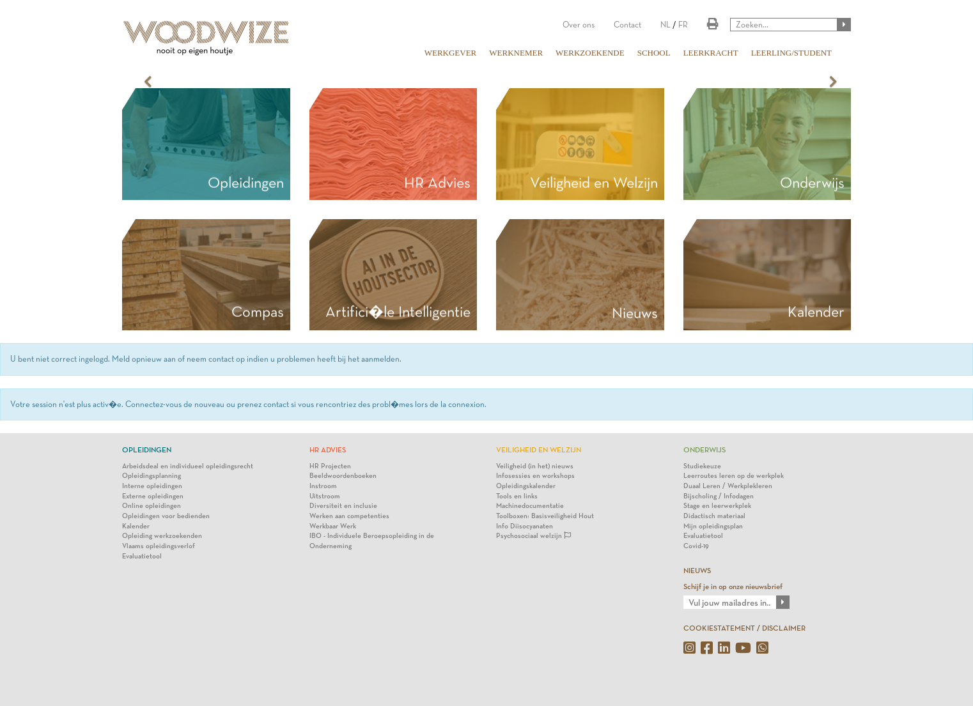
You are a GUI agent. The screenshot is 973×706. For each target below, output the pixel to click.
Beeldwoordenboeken (343, 476)
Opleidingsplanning (151, 476)
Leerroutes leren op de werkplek (733, 476)
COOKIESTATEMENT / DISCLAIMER (744, 628)
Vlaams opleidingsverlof (158, 546)
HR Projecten (330, 466)
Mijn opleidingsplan (713, 526)
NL (665, 24)
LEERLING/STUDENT (791, 53)
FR (683, 24)
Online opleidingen (151, 506)
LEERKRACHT (710, 53)
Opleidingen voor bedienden (166, 516)
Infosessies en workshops (535, 476)
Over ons (579, 24)
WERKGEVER (450, 53)
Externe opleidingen (152, 496)
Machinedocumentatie (530, 506)
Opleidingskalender (526, 486)
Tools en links (517, 496)
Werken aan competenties (349, 516)
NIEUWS (697, 570)
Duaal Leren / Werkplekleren (727, 486)
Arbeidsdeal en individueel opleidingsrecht (187, 466)
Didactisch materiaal (714, 516)
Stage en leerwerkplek (717, 506)
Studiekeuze (702, 466)
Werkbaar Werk (332, 526)
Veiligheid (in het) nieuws (534, 466)
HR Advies (437, 182)
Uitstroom (324, 496)
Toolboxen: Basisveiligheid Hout (545, 516)
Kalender (136, 526)
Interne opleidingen (152, 486)
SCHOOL (654, 53)
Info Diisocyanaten (524, 526)
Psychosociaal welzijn (533, 536)
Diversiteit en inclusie (343, 506)
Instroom (323, 486)
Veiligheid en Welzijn (594, 182)
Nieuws (635, 313)
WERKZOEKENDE (590, 53)
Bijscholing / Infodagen (718, 496)
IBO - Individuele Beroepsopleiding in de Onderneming (371, 541)
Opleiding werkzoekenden (162, 536)
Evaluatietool (142, 556)
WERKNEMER (516, 53)
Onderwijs (812, 182)
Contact (627, 24)
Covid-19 (696, 546)
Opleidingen (246, 182)
